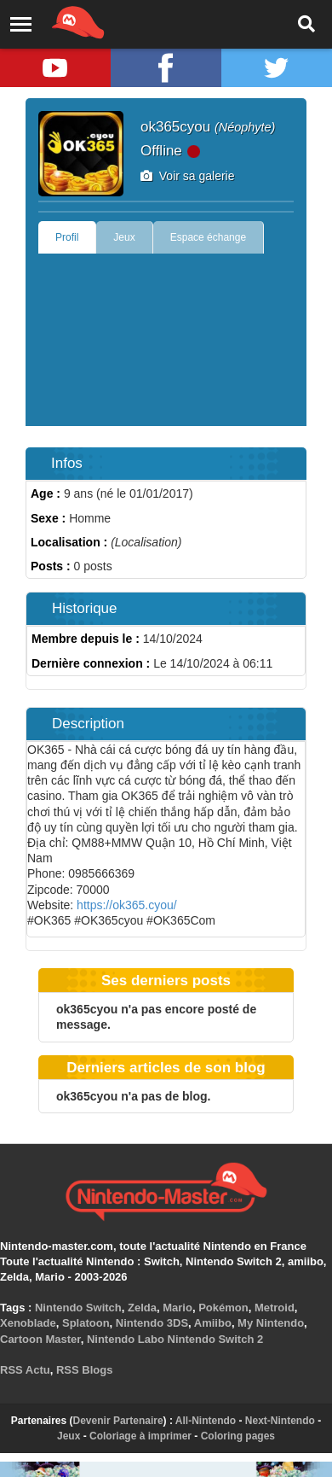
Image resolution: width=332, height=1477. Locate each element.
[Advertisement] (159, 344)
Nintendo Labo (125, 1339)
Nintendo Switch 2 (216, 1339)
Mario (177, 1307)
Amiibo (213, 1322)
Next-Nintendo (280, 1421)
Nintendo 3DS (152, 1322)
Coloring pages (238, 1436)
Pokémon (223, 1307)
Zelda (142, 1307)
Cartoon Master (40, 1339)
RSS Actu (25, 1369)
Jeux (124, 237)
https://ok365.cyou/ (127, 905)
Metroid (275, 1307)
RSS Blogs (84, 1369)
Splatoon (86, 1322)
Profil (66, 237)
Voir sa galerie (187, 176)
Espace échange (208, 237)
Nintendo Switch (78, 1307)
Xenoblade (28, 1322)
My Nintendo (271, 1322)
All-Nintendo (205, 1421)
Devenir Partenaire (118, 1421)
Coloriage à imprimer (140, 1436)
